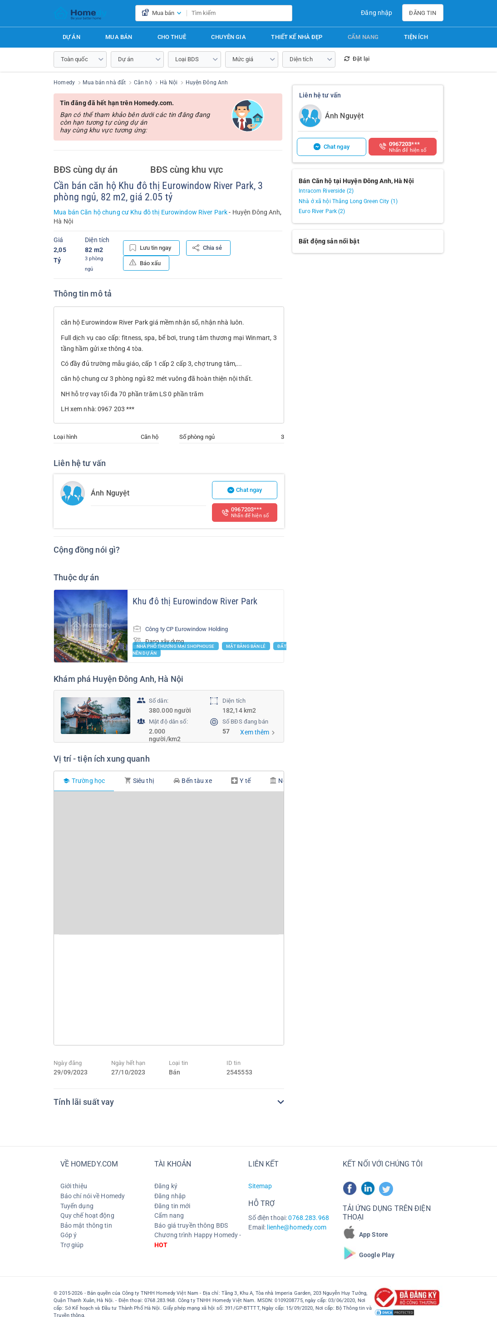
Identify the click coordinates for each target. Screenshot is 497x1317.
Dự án (71, 37)
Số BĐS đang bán (245, 721)
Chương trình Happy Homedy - (197, 1240)
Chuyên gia (228, 37)
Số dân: (158, 700)
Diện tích (234, 700)
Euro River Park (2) (322, 211)
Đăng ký (165, 1186)
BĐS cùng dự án (86, 170)
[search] (284, 13)
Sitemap (260, 1186)
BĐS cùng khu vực (186, 170)
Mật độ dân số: (168, 721)
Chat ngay (244, 489)
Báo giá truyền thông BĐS (191, 1225)
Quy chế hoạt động (87, 1215)
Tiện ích (416, 37)
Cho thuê (171, 37)
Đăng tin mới (172, 1205)
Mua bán (118, 37)
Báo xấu (145, 263)
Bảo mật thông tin (86, 1225)
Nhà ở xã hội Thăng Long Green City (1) (348, 201)
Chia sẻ (207, 247)
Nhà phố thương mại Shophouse (176, 645)
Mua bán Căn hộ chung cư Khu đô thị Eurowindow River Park (140, 212)
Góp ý (68, 1235)
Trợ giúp (72, 1244)
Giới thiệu (73, 1186)
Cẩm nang (363, 37)
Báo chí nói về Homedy (92, 1195)
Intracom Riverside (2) (326, 191)
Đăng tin (422, 13)
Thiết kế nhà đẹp (296, 37)
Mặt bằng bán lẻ (246, 645)
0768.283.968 (308, 1217)
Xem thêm (254, 732)
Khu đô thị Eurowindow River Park (195, 601)
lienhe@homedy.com (296, 1227)
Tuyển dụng (76, 1205)
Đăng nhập (376, 12)
